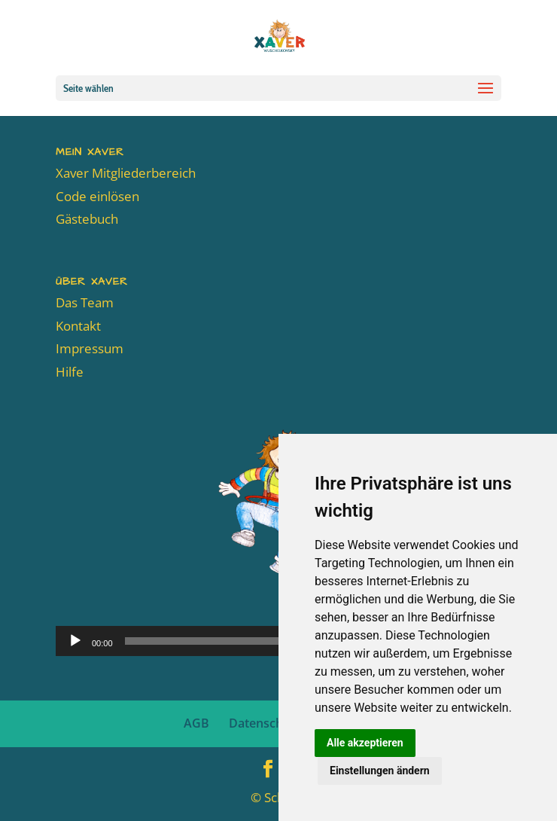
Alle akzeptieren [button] (365, 743)
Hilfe (70, 371)
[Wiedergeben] (75, 641)
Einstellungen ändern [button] (380, 771)
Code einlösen (97, 196)
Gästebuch (87, 218)
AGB (196, 723)
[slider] (258, 641)
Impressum (89, 348)
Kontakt (78, 325)
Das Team (85, 302)
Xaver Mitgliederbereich (126, 173)
